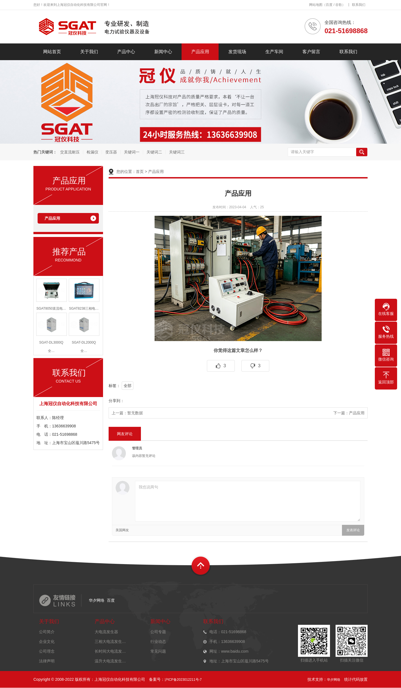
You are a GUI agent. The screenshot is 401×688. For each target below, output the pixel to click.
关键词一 (131, 152)
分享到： (116, 400)
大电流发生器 (106, 632)
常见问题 (158, 651)
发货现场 (237, 51)
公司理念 (47, 651)
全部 (127, 385)
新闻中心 (163, 51)
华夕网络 (96, 600)
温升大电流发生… (110, 661)
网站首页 (52, 51)
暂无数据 (135, 413)
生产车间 (274, 51)
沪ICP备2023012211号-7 (183, 680)
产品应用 (200, 51)
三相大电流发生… (110, 641)
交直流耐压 (69, 152)
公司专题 (158, 632)
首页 (140, 171)
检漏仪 (92, 152)
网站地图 (315, 5)
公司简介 (47, 632)
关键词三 (176, 152)
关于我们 (89, 51)
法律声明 (47, 661)
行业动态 (158, 641)
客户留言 (311, 51)
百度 (329, 5)
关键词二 (154, 152)
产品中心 (126, 51)
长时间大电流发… (110, 651)
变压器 (111, 152)
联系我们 (358, 5)
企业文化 (47, 641)
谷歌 (338, 5)
